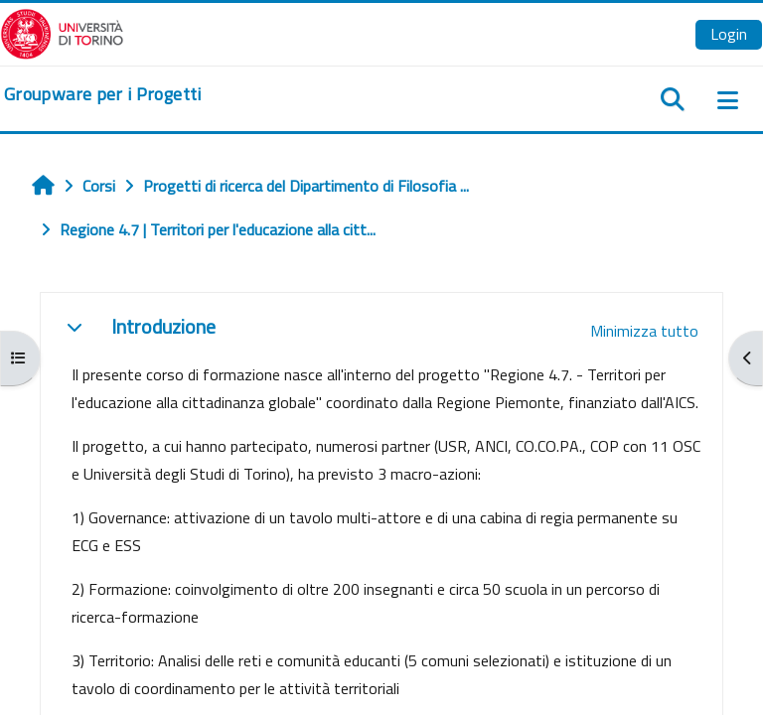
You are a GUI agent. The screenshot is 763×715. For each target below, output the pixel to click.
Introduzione (163, 327)
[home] (103, 94)
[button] (74, 327)
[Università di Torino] (62, 32)
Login (728, 34)
